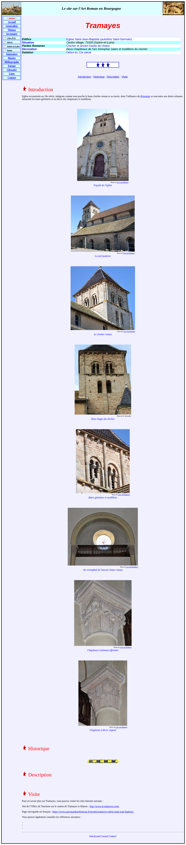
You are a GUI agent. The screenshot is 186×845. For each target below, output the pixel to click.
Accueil (12, 22)
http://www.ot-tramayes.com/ (104, 806)
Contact (12, 77)
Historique (99, 76)
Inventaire (11, 33)
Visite (125, 76)
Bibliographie (11, 62)
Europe (12, 65)
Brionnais (145, 96)
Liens (12, 73)
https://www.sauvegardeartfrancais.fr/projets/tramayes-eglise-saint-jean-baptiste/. (93, 811)
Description (113, 76)
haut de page (95, 836)
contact (113, 836)
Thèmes (12, 30)
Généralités (12, 26)
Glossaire (12, 69)
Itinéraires (11, 54)
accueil (105, 836)
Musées (12, 58)
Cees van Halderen (123, 182)
